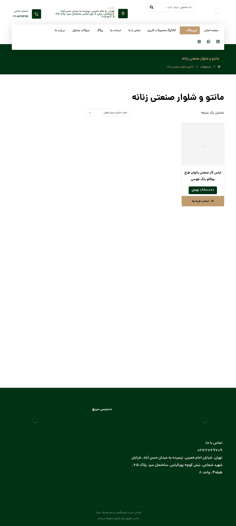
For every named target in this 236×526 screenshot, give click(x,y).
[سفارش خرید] (107, 112)
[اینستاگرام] (218, 42)
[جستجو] (151, 8)
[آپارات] (199, 42)
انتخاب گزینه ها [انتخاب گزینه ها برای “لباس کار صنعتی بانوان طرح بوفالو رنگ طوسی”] (200, 201)
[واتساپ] (208, 42)
